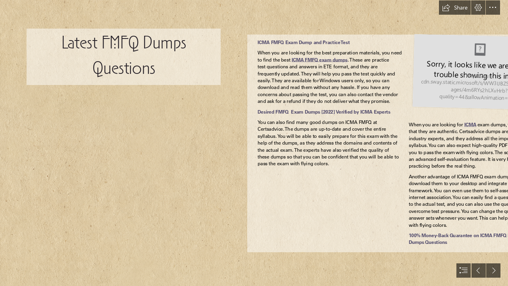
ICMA (470, 125)
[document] (254, 143)
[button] (455, 7)
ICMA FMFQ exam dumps (320, 60)
